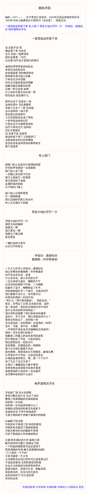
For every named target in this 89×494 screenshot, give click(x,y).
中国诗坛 (73, 487)
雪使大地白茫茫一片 (50, 26)
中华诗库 (41, 487)
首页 (81, 487)
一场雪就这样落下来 (16, 26)
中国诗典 (52, 487)
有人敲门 (34, 26)
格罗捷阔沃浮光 (17, 29)
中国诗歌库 (28, 487)
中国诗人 (62, 487)
